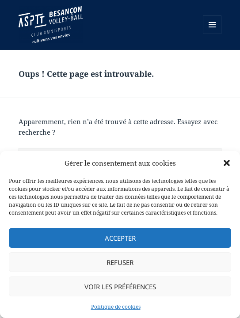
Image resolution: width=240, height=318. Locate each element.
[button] (226, 163)
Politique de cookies (116, 306)
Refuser (120, 262)
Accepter (120, 238)
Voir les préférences (120, 286)
